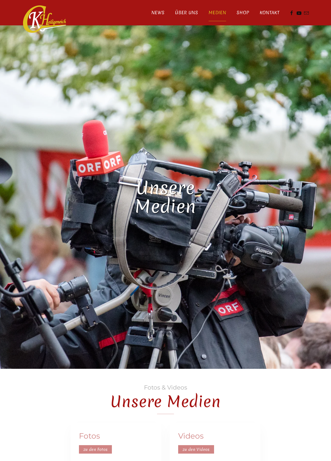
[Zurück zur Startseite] (44, 19)
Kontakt (269, 13)
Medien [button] (217, 13)
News (157, 13)
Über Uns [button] (186, 13)
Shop (243, 13)
